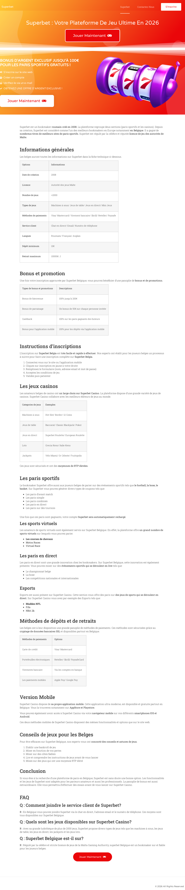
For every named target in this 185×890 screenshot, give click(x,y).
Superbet (7, 6)
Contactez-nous (145, 6)
